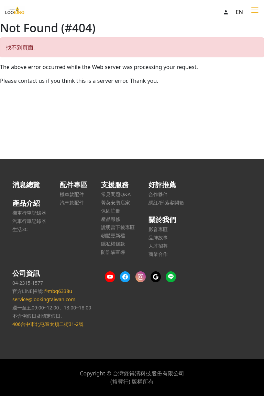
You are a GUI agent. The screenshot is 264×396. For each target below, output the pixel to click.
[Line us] (172, 277)
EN (239, 12)
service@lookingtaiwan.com (43, 299)
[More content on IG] (142, 277)
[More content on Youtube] (112, 277)
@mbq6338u (57, 291)
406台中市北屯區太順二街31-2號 (48, 324)
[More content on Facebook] (127, 277)
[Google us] (157, 277)
